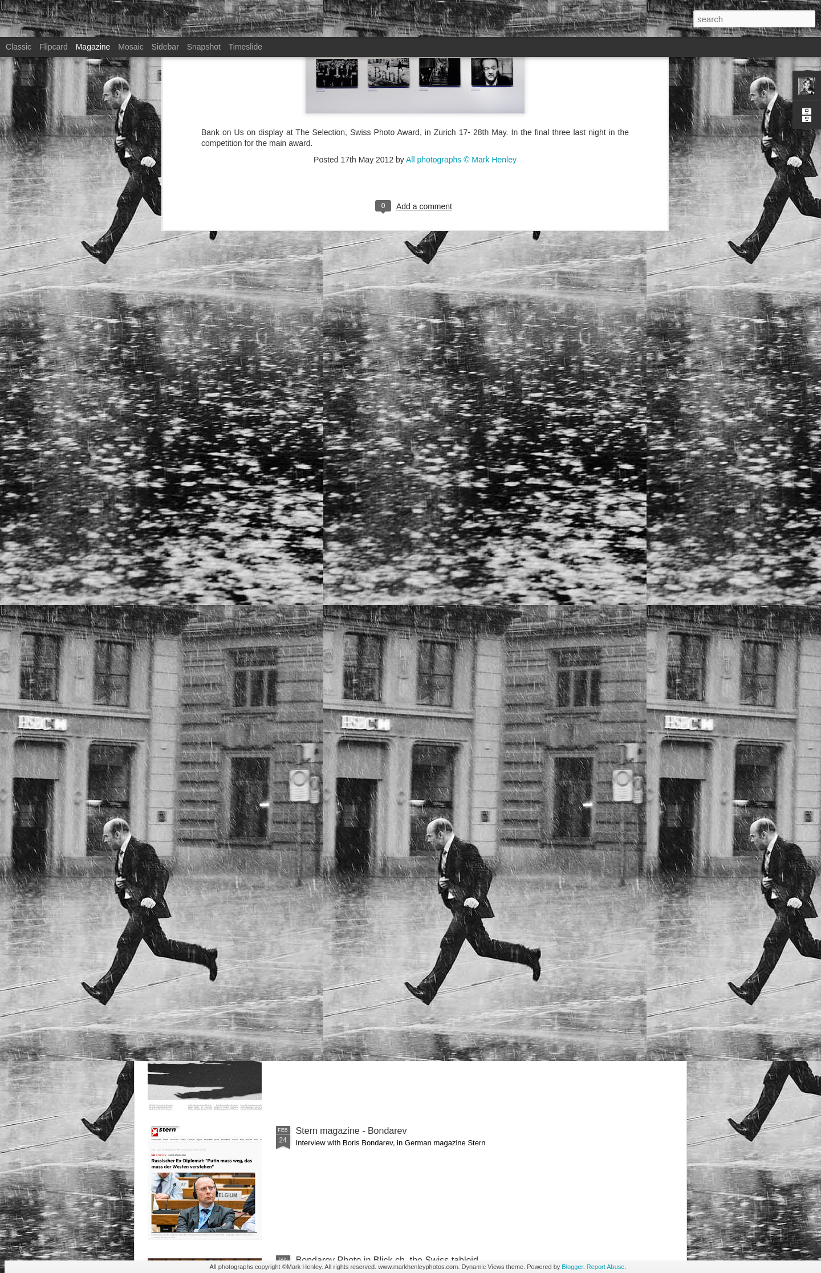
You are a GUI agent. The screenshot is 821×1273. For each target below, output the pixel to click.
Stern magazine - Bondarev (351, 1131)
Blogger (572, 1266)
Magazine (93, 46)
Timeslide (245, 46)
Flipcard (53, 46)
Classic (18, 46)
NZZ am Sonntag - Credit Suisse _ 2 (369, 742)
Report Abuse (606, 1266)
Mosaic (130, 46)
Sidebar (165, 46)
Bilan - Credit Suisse (337, 872)
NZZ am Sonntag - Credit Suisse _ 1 (369, 1001)
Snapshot (204, 46)
